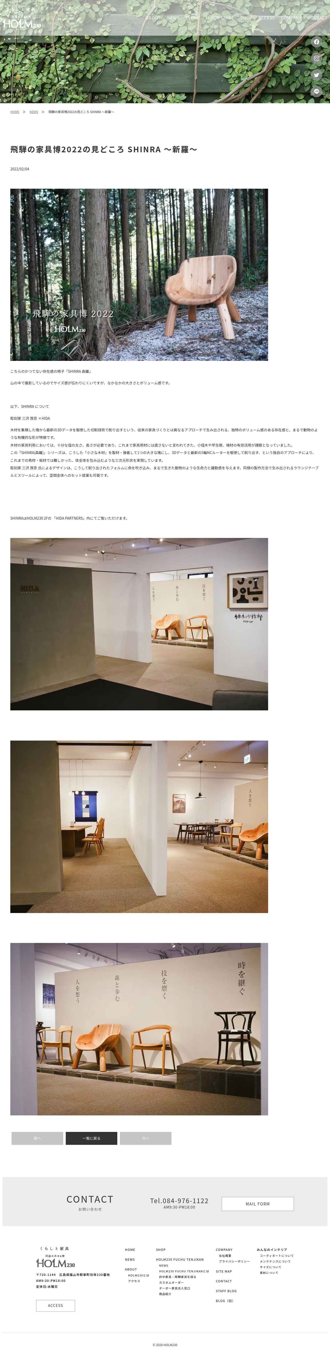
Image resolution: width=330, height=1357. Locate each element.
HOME (14, 111)
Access (267, 17)
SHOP (161, 1249)
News (173, 17)
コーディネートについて (277, 1255)
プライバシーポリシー (234, 1261)
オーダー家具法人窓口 (174, 1288)
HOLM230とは (138, 1275)
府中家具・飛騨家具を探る (177, 1277)
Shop (246, 17)
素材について (269, 1273)
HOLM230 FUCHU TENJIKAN (180, 1259)
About (153, 17)
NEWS (34, 111)
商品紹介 (165, 1294)
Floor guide (220, 17)
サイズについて (271, 1267)
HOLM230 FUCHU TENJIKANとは (184, 1271)
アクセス (134, 1281)
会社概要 (225, 1255)
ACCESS (56, 1305)
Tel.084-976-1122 (179, 1203)
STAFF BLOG (226, 1291)
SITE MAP (224, 1271)
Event (192, 17)
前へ (37, 1138)
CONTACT (224, 1281)
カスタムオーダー (171, 1282)
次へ (145, 1138)
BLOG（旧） (225, 1300)
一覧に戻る (91, 1138)
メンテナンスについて (275, 1261)
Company (291, 17)
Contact (317, 17)
